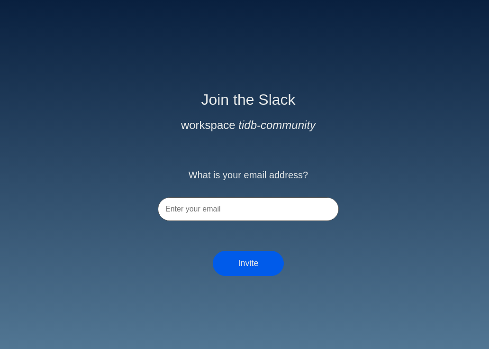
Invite (248, 263)
